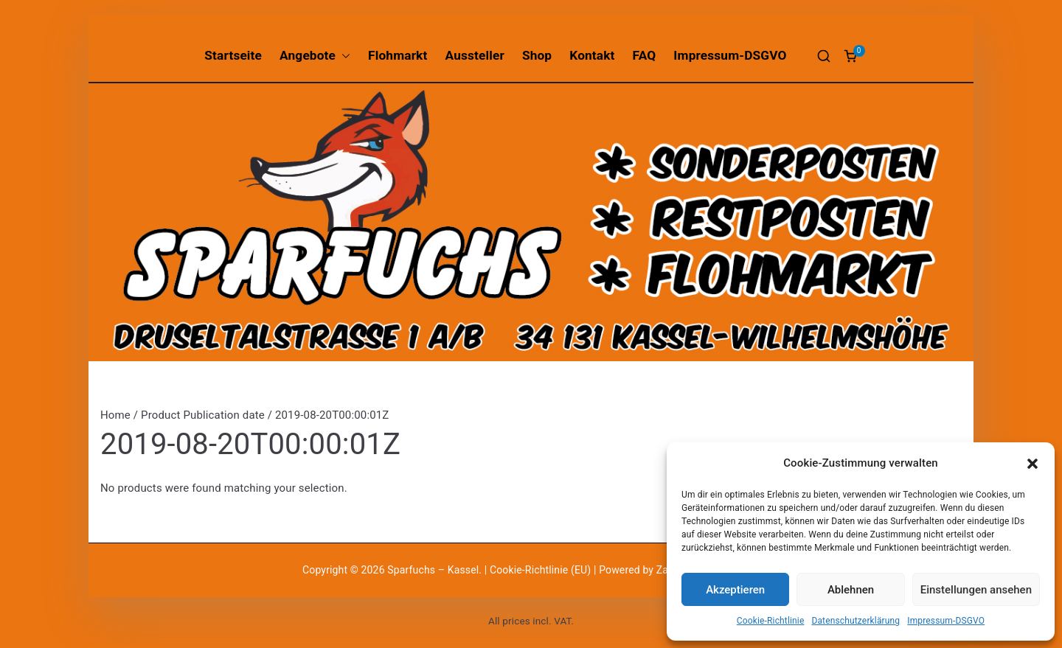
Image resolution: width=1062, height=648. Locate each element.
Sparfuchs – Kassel (433, 570)
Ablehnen (850, 589)
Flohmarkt (397, 55)
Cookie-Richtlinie (771, 621)
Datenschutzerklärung (855, 621)
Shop (537, 55)
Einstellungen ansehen (976, 589)
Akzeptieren (735, 589)
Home (115, 415)
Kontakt (591, 55)
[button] (1032, 463)
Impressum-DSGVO (946, 621)
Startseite (233, 55)
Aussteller (474, 55)
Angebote (315, 55)
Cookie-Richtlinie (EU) (542, 570)
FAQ (644, 55)
